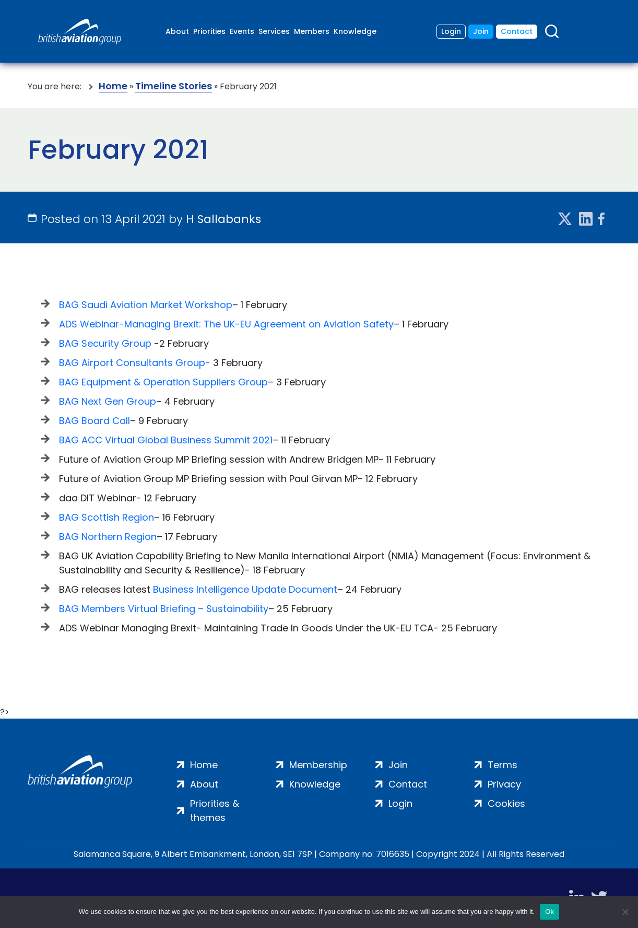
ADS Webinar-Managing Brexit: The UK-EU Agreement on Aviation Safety (226, 324)
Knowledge (355, 31)
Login (451, 31)
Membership (318, 764)
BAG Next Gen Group (107, 401)
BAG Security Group (105, 343)
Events (242, 31)
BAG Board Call (94, 420)
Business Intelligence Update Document (245, 589)
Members (311, 31)
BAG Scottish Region (106, 517)
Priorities (209, 31)
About (177, 31)
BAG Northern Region (108, 536)
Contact (517, 31)
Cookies (506, 803)
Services (274, 31)
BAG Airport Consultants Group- (134, 362)
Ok (549, 911)
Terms (502, 764)
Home (113, 86)
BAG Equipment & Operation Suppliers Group (163, 382)
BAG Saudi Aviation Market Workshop (145, 304)
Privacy (504, 784)
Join (481, 31)
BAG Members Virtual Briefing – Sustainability (163, 608)
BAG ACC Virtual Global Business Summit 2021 (166, 440)
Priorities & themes (214, 810)
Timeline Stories (173, 86)
